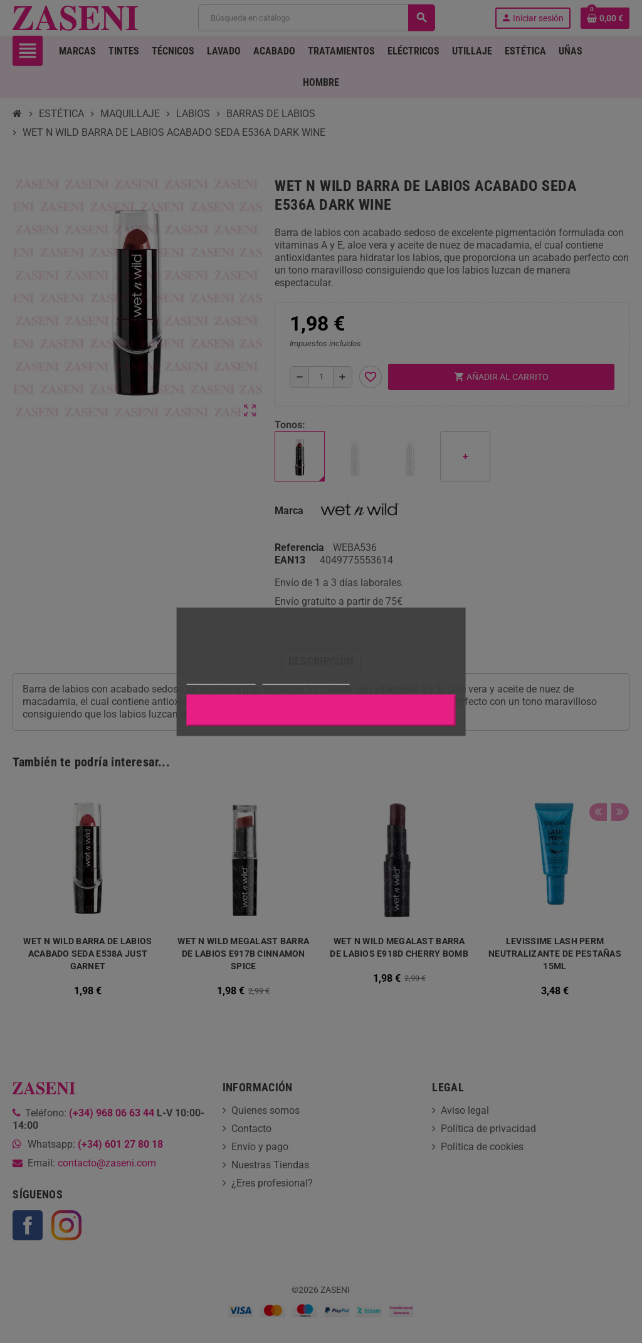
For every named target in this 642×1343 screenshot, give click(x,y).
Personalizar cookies (306, 678)
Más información (221, 678)
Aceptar (321, 710)
